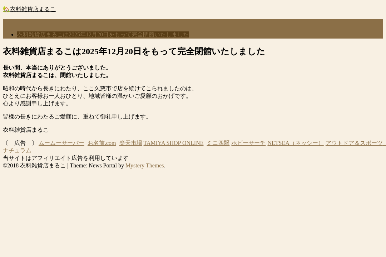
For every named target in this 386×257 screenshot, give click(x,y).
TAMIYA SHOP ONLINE (174, 143)
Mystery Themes (144, 165)
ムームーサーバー (61, 143)
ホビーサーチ (248, 143)
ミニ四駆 (218, 143)
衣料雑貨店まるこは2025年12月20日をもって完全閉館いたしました (103, 34)
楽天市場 (130, 143)
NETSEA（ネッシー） (295, 143)
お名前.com (102, 143)
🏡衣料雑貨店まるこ (29, 9)
